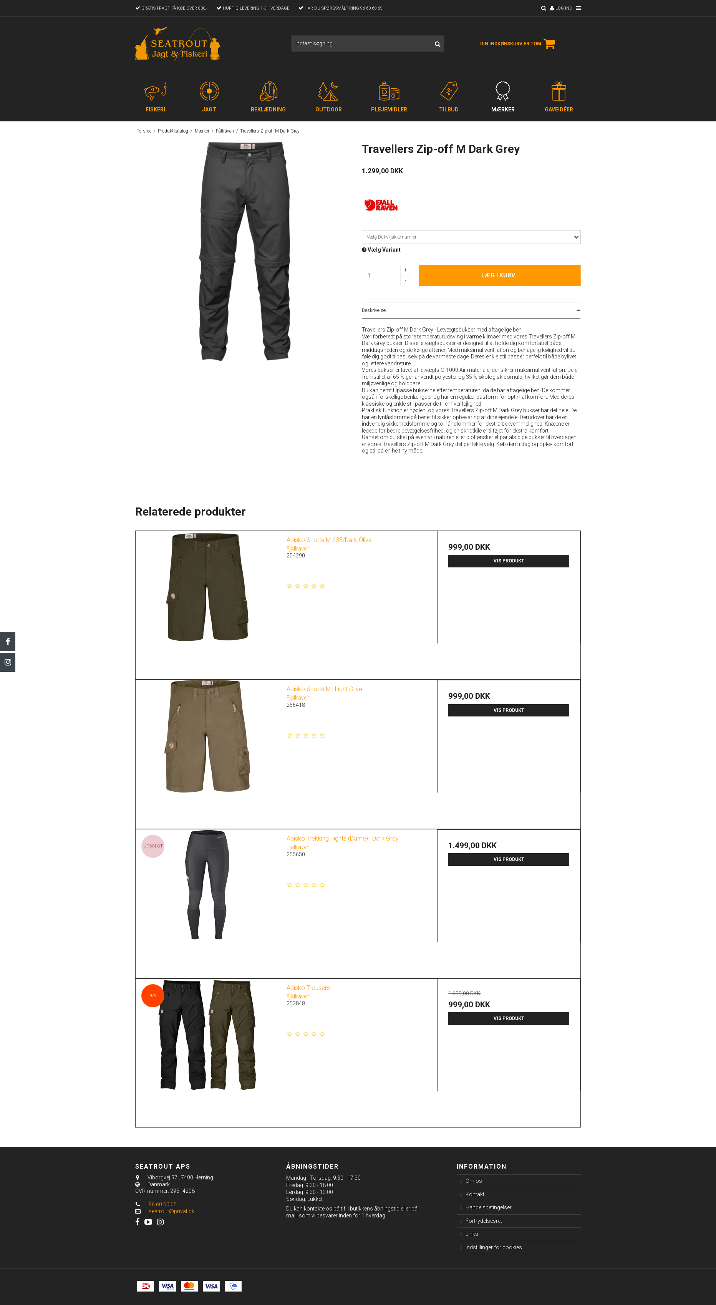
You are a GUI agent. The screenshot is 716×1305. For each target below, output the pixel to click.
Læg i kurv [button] (498, 275)
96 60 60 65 (156, 1204)
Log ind (561, 8)
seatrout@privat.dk (171, 1211)
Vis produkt (509, 561)
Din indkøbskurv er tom (518, 44)
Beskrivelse (374, 310)
